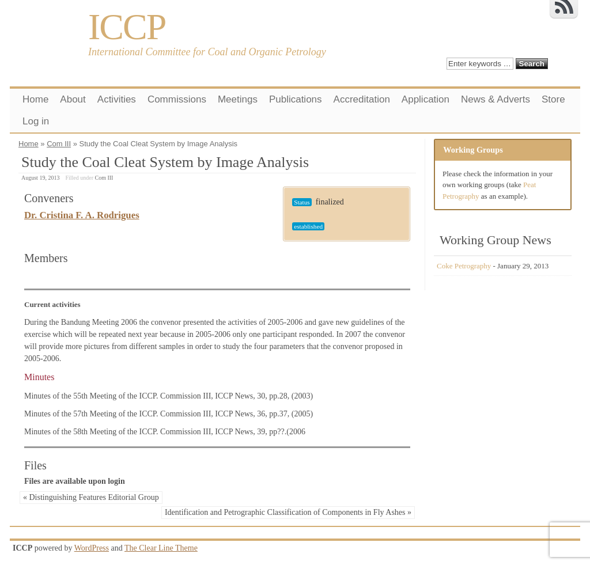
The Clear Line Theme (161, 548)
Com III (59, 143)
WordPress (91, 548)
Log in (35, 121)
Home (35, 99)
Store (553, 99)
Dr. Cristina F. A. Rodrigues (81, 215)
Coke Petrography (464, 265)
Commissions (177, 99)
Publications (295, 99)
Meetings (238, 99)
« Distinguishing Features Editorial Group (91, 497)
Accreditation (362, 99)
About (72, 99)
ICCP (126, 26)
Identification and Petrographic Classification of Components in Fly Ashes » (288, 512)
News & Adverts (495, 99)
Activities (116, 99)
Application (425, 99)
